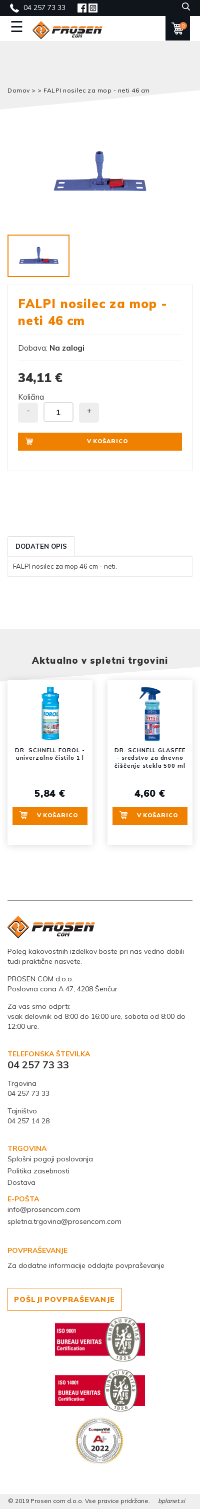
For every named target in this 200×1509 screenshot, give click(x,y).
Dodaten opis (41, 546)
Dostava (22, 1182)
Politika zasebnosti (39, 1170)
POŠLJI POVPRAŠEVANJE (64, 1299)
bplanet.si (171, 1500)
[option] (100, 172)
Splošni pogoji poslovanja (50, 1158)
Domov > (23, 90)
